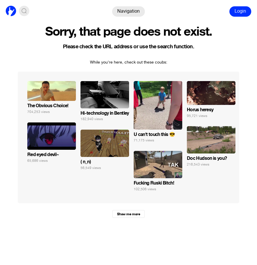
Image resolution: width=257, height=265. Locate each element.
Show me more (128, 214)
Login (240, 11)
